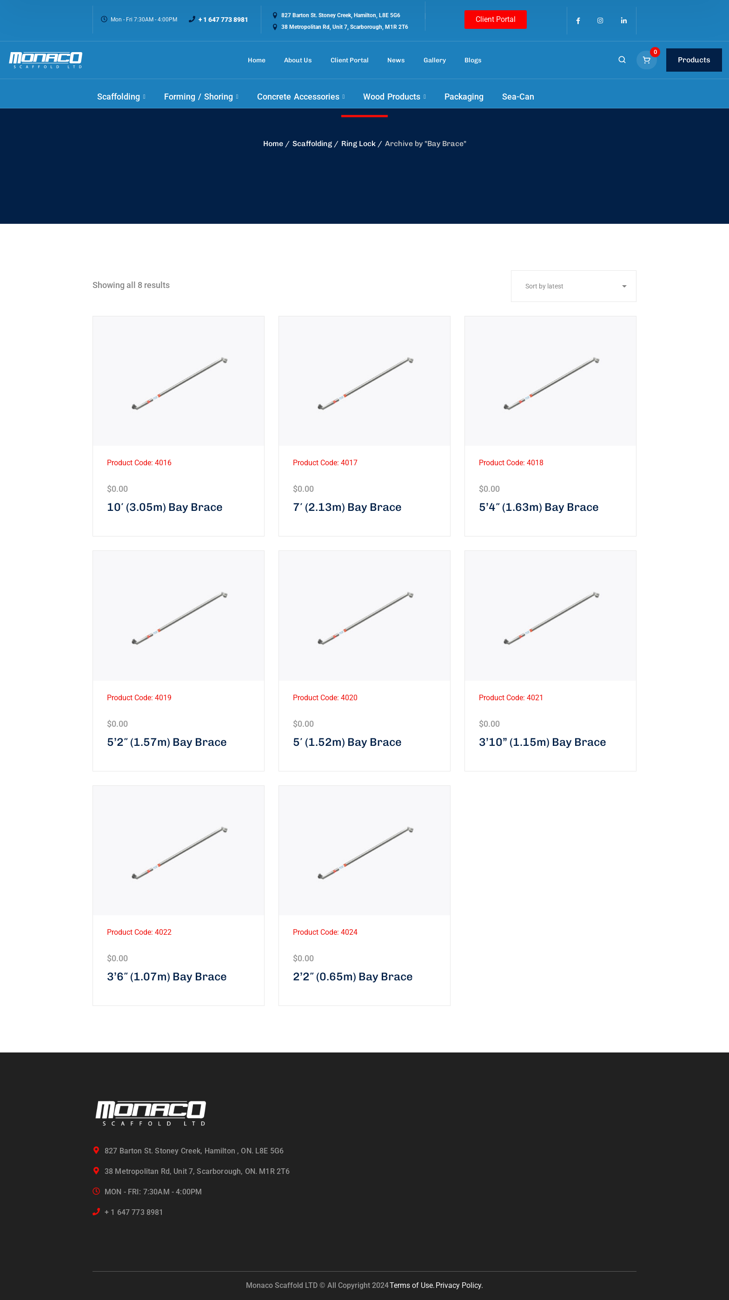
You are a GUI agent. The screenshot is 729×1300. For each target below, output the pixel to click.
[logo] (45, 60)
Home (273, 143)
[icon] (578, 21)
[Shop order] (573, 286)
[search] (622, 60)
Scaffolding (312, 143)
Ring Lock (358, 143)
